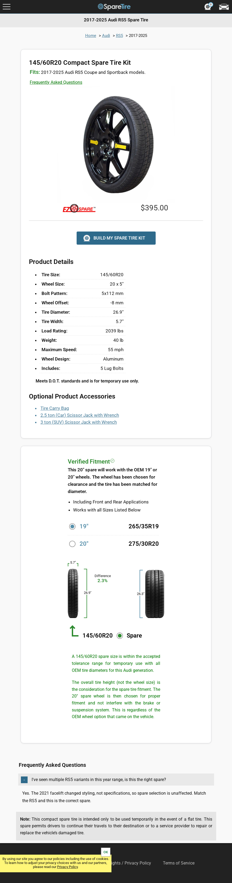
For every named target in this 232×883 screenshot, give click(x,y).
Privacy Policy (67, 867)
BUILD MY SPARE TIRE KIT (113, 238)
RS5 (119, 35)
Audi (106, 35)
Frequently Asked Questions (56, 82)
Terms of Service (178, 863)
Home (90, 35)
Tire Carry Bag (54, 408)
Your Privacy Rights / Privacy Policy (117, 863)
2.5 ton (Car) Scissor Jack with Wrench (79, 415)
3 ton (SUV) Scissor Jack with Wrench (78, 422)
